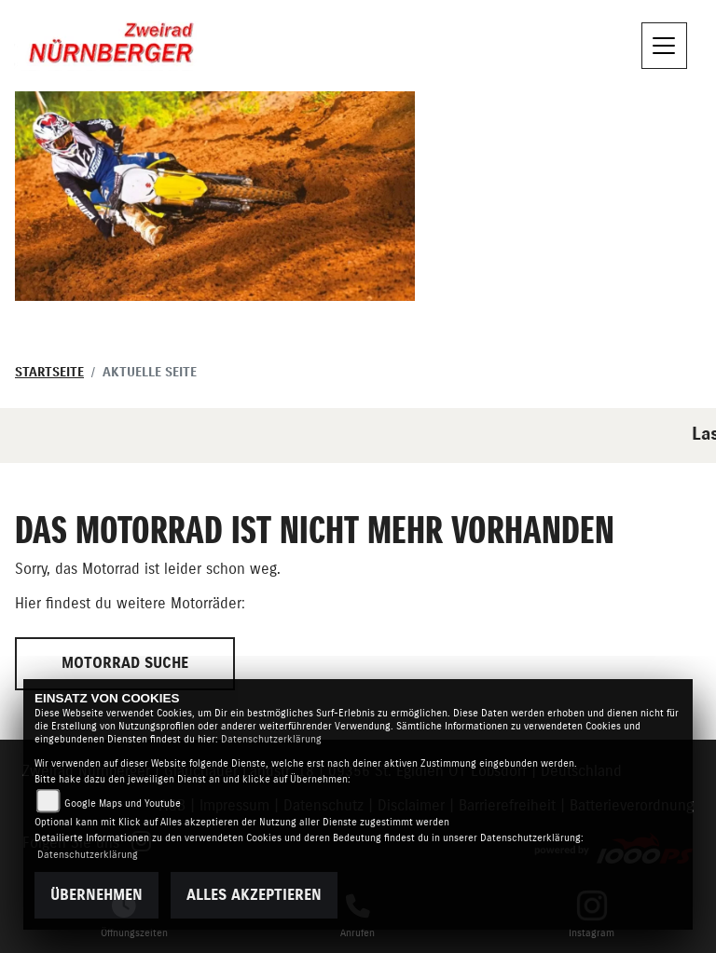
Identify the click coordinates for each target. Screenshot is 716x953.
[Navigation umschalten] (664, 45)
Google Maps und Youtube (122, 803)
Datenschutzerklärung (271, 739)
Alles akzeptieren (254, 895)
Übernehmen (96, 895)
